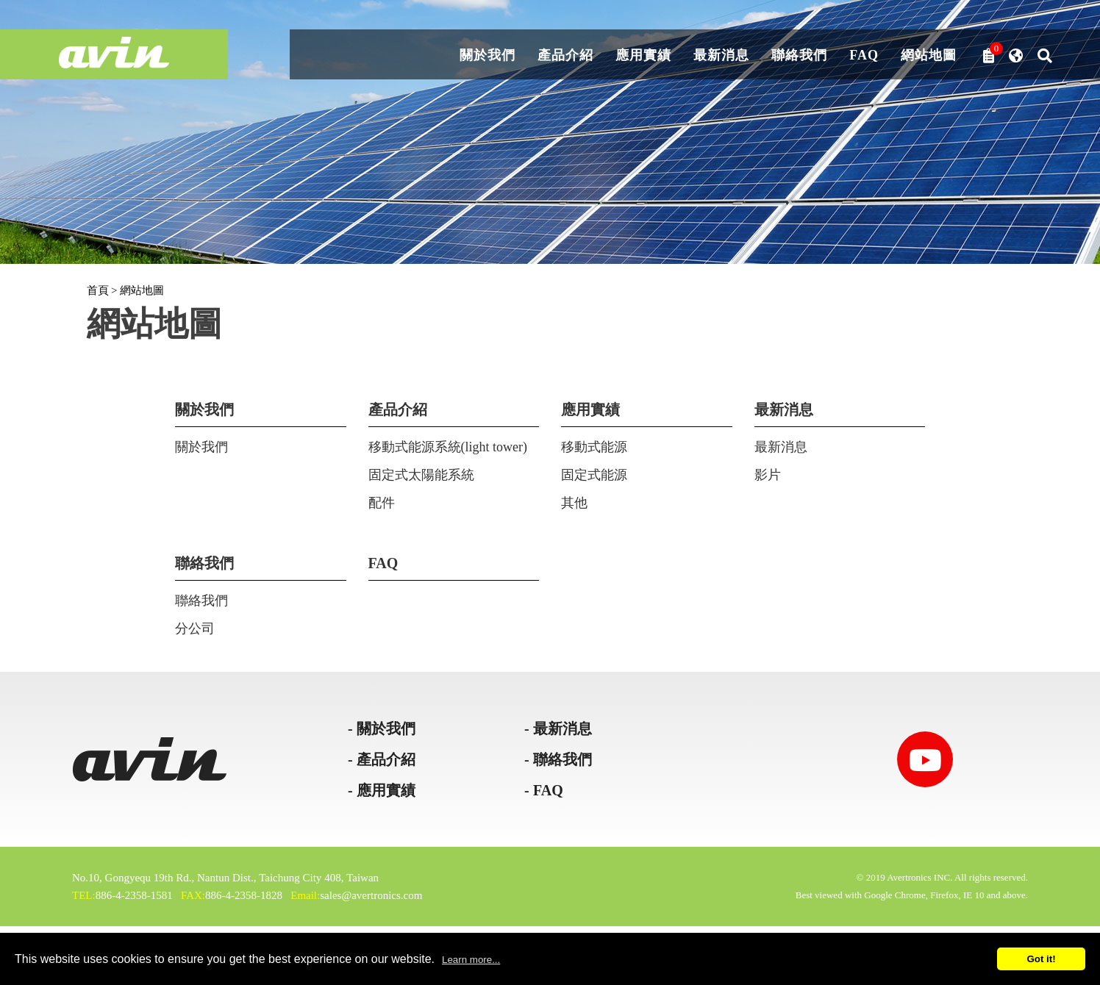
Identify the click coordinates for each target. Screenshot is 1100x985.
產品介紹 (565, 55)
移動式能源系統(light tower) (447, 447)
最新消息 (721, 55)
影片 (767, 475)
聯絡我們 (799, 55)
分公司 (195, 628)
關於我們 (487, 55)
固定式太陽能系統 (421, 475)
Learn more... (471, 959)
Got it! (1040, 958)
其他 (574, 502)
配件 (381, 502)
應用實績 (643, 55)
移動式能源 (594, 447)
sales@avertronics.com (371, 895)
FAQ (864, 55)
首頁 (98, 290)
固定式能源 (594, 475)
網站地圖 (929, 55)
